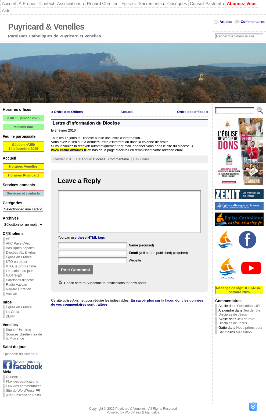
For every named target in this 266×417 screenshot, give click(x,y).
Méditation (244, 332)
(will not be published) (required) (158, 261)
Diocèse (99, 159)
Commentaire (118, 159)
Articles (226, 22)
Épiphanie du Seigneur (20, 354)
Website (135, 268)
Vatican (11, 294)
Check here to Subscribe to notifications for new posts (102, 291)
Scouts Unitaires (18, 330)
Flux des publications (22, 381)
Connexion (14, 377)
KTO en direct (16, 262)
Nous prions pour (249, 328)
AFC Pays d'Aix (18, 243)
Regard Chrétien (18, 289)
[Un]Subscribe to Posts (23, 395)
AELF (10, 239)
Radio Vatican (16, 284)
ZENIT (11, 316)
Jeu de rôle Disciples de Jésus (239, 312)
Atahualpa (152, 412)
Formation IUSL (249, 306)
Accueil (126, 112)
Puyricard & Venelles (46, 26)
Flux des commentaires (23, 386)
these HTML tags (91, 245)
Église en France (19, 257)
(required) (141, 253)
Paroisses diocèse (20, 280)
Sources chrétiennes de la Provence (24, 336)
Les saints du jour (19, 271)
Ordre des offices (191, 112)
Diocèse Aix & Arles (21, 252)
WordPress (133, 412)
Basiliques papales (20, 248)
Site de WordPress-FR (23, 390)
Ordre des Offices (68, 112)
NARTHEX (14, 275)
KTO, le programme (21, 266)
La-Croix (12, 312)
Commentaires (253, 22)
